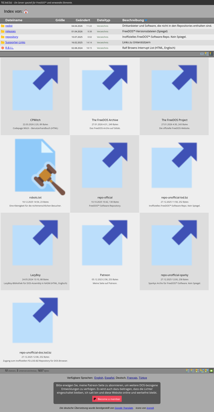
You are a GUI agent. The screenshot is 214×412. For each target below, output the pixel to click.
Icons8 (150, 408)
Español (109, 377)
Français (132, 377)
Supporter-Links (15, 42)
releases (10, 31)
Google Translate (124, 408)
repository (11, 37)
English (98, 377)
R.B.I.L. (9, 48)
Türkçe (143, 377)
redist (9, 26)
